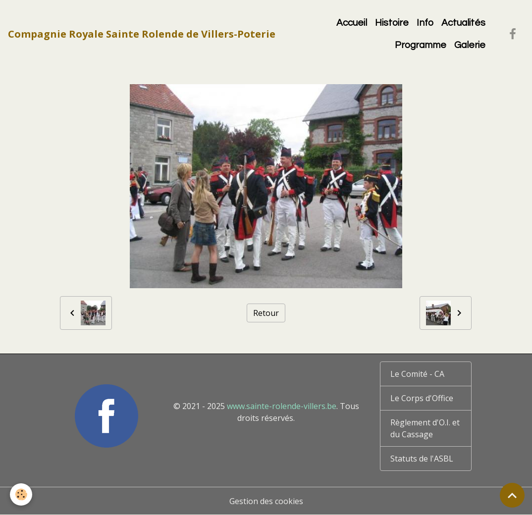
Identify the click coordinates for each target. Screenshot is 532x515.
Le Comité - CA (417, 373)
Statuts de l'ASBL (421, 458)
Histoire (392, 23)
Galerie (469, 45)
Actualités (463, 23)
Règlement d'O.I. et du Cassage (425, 428)
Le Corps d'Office (421, 398)
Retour (266, 313)
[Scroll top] (512, 495)
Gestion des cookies (266, 501)
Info (425, 23)
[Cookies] (21, 494)
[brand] (141, 34)
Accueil (351, 23)
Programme (420, 45)
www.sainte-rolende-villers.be (281, 406)
